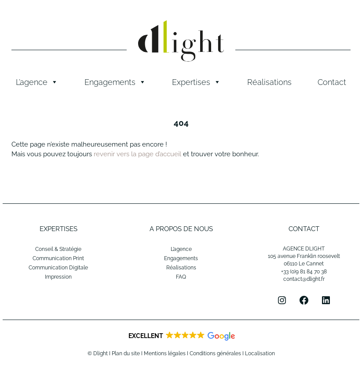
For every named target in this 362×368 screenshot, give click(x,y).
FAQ (181, 277)
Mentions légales (165, 353)
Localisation (260, 353)
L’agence (37, 82)
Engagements (115, 82)
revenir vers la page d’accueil (137, 154)
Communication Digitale (58, 268)
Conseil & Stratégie (58, 249)
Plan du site (126, 353)
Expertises (196, 82)
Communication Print (58, 258)
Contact (332, 82)
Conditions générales (215, 353)
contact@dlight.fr (304, 279)
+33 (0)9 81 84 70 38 (304, 272)
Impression (58, 277)
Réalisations (269, 82)
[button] (181, 336)
